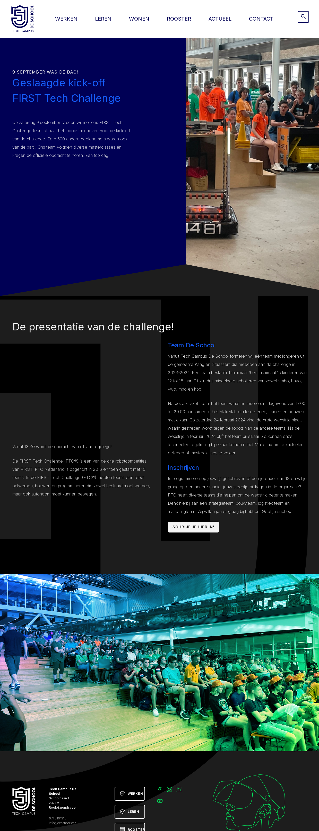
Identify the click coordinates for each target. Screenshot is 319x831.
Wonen (139, 19)
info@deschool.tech (62, 823)
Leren (103, 19)
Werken (66, 19)
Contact (261, 19)
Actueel (220, 19)
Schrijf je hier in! (193, 527)
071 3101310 (57, 818)
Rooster (179, 19)
